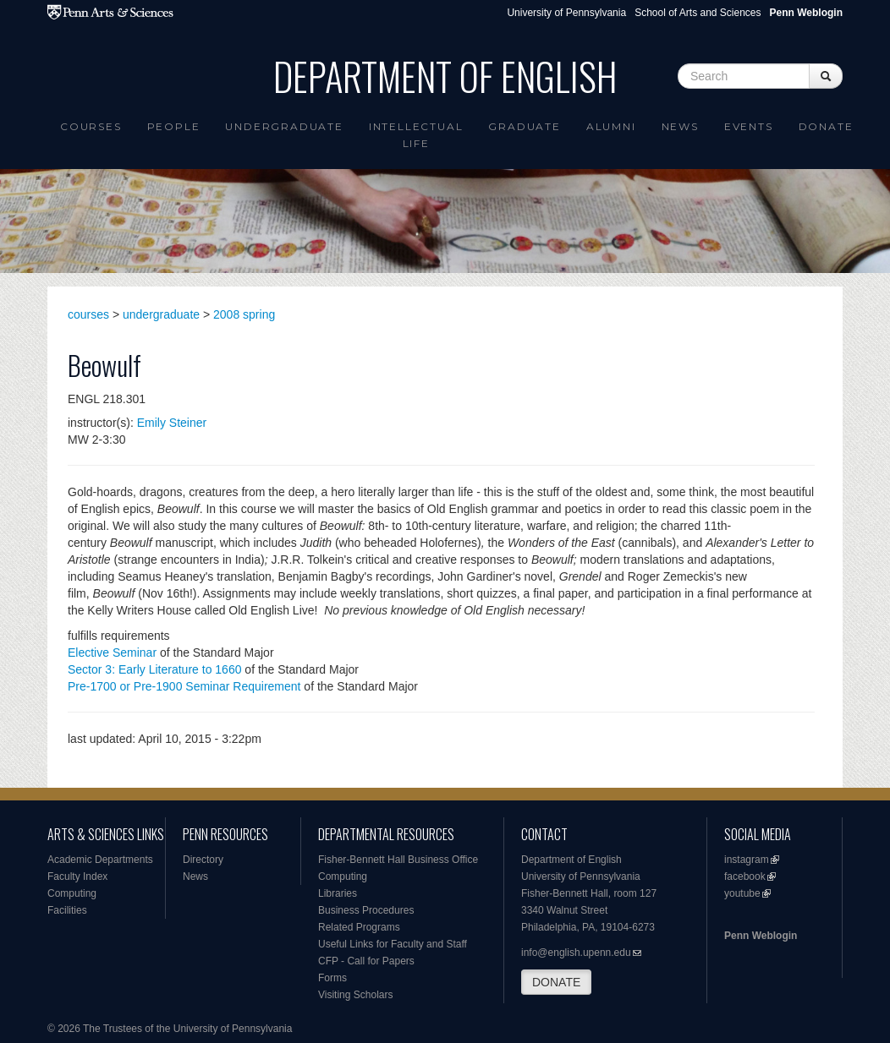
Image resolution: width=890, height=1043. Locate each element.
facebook (745, 876)
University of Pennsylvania (566, 13)
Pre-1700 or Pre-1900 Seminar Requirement (184, 686)
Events (748, 126)
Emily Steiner (171, 422)
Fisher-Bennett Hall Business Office (398, 860)
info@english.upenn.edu (576, 952)
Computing (71, 893)
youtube (742, 893)
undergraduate (161, 314)
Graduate (524, 126)
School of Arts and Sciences (698, 13)
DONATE (556, 982)
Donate (826, 126)
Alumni (611, 126)
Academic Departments (100, 860)
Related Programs (359, 927)
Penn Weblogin (760, 936)
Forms (332, 978)
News (680, 126)
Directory (203, 860)
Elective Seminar (112, 652)
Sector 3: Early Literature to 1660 (154, 669)
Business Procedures (366, 910)
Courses (91, 126)
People (174, 126)
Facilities (67, 910)
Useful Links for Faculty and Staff (392, 944)
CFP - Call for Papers (366, 961)
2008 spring (244, 314)
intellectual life (416, 135)
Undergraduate (284, 126)
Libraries (337, 893)
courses (88, 314)
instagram (746, 860)
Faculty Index (77, 876)
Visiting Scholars (355, 995)
